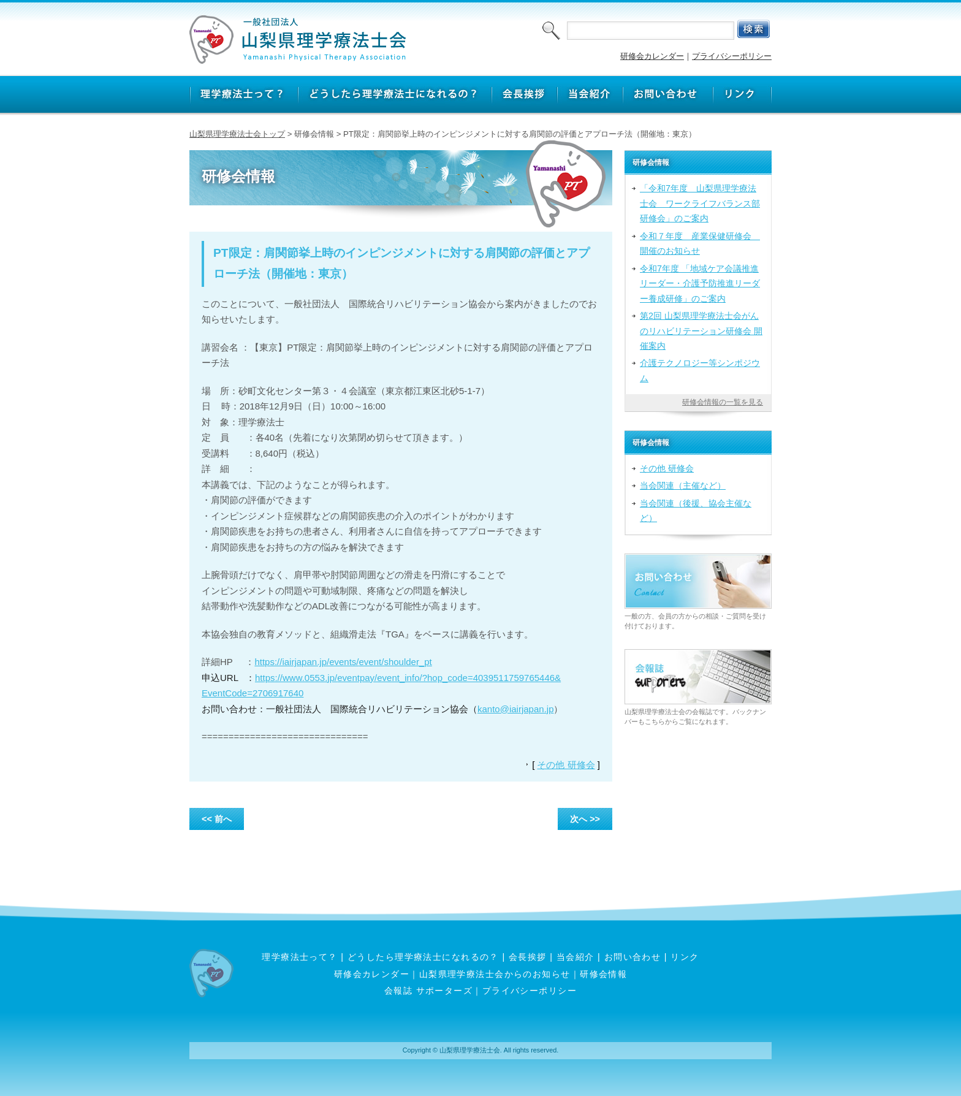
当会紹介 (575, 957)
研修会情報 (603, 974)
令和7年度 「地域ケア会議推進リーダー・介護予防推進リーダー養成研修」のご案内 (700, 283)
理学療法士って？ (300, 957)
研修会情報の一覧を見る (722, 402)
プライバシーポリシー (732, 56)
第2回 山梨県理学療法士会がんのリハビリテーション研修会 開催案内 (701, 331)
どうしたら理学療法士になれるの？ (423, 957)
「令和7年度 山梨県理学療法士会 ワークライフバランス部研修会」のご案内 (700, 203)
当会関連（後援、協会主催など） (695, 510)
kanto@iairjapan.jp (515, 709)
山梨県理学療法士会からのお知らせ (495, 974)
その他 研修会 (565, 764)
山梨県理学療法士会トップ (237, 134)
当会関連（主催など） (683, 485)
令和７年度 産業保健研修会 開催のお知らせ (700, 243)
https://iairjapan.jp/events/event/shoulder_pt (342, 661)
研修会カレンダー (652, 56)
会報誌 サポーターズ (428, 990)
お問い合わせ (632, 957)
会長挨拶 (528, 957)
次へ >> (585, 819)
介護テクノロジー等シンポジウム (700, 370)
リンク (684, 957)
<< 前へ (217, 819)
